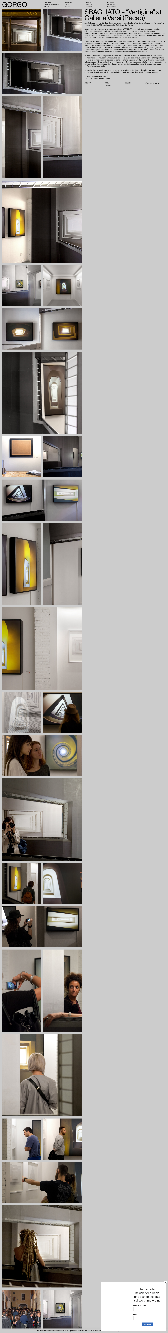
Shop (67, 4)
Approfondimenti (51, 4)
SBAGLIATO (97, 25)
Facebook (111, 4)
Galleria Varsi (149, 83)
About (88, 3)
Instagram (111, 6)
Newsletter (91, 4)
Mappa (67, 6)
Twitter (110, 3)
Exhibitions (128, 83)
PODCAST (68, 3)
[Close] (165, 1282)
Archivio (47, 3)
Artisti (47, 6)
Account (90, 6)
